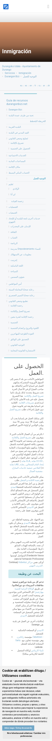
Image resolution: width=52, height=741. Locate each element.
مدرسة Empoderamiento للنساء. (26, 249)
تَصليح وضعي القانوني (18, 138)
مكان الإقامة (14, 167)
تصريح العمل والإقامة (20, 311)
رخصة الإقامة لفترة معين (22, 317)
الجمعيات (13, 212)
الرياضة (14, 243)
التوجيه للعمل (30, 76)
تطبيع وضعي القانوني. (18, 301)
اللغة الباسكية (17, 265)
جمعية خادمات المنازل (26, 468)
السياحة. (14, 271)
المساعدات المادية (17, 161)
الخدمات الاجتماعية (17, 155)
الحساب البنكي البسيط (19, 172)
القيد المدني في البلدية (19, 132)
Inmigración (25, 73)
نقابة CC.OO (37, 461)
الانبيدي (30, 507)
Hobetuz (22, 562)
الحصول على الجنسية (20, 148)
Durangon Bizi (12, 76)
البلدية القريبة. (15, 127)
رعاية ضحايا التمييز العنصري (21, 295)
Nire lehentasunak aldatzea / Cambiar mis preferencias (26, 734)
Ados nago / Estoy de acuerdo (18, 728)
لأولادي (15, 188)
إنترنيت (14, 260)
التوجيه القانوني (18, 345)
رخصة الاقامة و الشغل (30, 480)
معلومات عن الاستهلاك (21, 254)
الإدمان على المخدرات (21, 226)
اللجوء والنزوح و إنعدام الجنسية (25, 328)
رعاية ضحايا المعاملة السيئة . (22, 289)
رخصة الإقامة (17, 305)
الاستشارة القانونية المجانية (23, 350)
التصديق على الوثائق (20, 339)
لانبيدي (14, 487)
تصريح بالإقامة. (17, 143)
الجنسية (14, 322)
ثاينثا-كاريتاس (37, 650)
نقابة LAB (14, 464)
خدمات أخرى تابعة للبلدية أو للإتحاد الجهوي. (24, 220)
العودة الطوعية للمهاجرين (22, 333)
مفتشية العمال (36, 471)
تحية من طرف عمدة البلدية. (21, 115)
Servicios (10, 73)
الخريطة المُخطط (38, 121)
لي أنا (13, 194)
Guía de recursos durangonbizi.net (17, 102)
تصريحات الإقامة (26, 402)
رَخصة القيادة (16, 201)
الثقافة (14, 232)
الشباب (14, 237)
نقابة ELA (26, 461)
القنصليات (13, 207)
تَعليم (11, 184)
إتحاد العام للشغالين (34, 464)
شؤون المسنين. (18, 277)
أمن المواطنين (15, 283)
